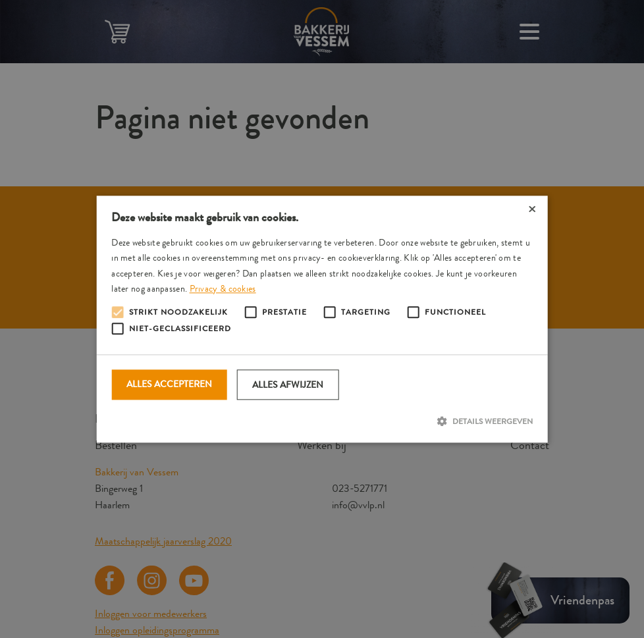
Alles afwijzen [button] (287, 384)
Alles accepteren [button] (169, 383)
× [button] (532, 210)
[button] (322, 421)
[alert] (322, 319)
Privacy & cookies (223, 288)
